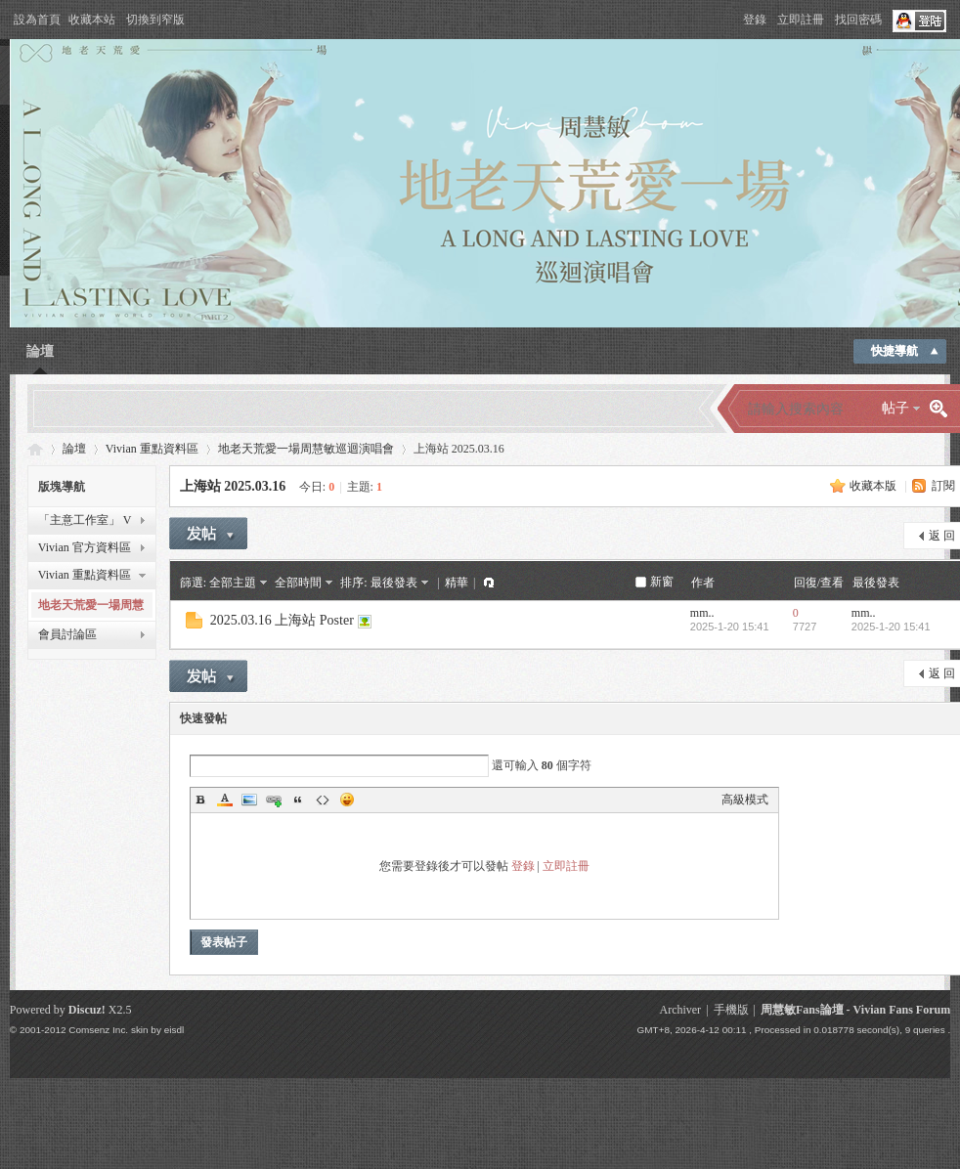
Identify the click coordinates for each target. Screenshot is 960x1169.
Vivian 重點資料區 (152, 448)
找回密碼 (858, 19)
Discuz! (87, 1010)
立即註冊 (800, 19)
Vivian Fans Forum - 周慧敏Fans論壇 (35, 449)
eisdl (174, 1029)
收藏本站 (91, 19)
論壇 (40, 351)
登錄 (754, 19)
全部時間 (298, 582)
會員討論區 (67, 634)
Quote (298, 799)
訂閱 (943, 486)
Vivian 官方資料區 (84, 547)
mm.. (702, 613)
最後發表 (394, 582)
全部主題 (232, 582)
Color (225, 799)
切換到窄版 (155, 19)
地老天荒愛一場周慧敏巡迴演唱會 (306, 448)
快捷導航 (894, 351)
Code (322, 799)
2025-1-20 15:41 (891, 626)
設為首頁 (37, 19)
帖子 (895, 408)
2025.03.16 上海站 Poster (282, 620)
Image (249, 799)
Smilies (347, 799)
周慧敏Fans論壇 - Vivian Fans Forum (855, 1010)
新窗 (662, 581)
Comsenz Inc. (98, 1029)
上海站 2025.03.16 (233, 486)
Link (274, 799)
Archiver (680, 1010)
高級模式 (744, 799)
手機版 (731, 1010)
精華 (456, 582)
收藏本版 (873, 486)
